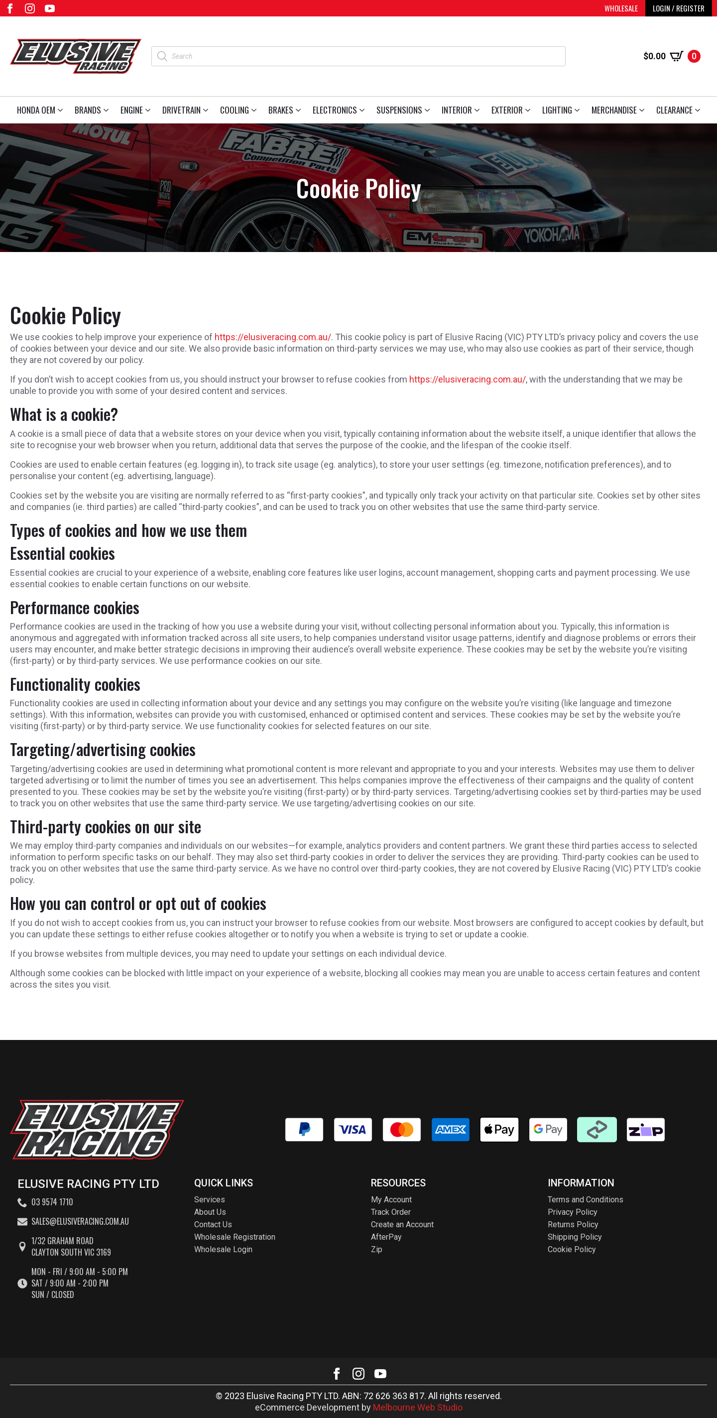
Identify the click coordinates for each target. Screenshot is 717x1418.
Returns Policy (573, 1224)
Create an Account (402, 1224)
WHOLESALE (621, 7)
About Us (210, 1212)
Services (209, 1199)
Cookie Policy (572, 1249)
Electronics (335, 110)
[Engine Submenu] (149, 110)
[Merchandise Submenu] (643, 110)
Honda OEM (36, 110)
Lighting (557, 110)
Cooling (234, 110)
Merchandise (614, 110)
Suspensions (399, 110)
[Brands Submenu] (108, 110)
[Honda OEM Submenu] (62, 110)
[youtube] (50, 8)
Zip (376, 1249)
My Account (391, 1199)
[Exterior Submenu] (529, 110)
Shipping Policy (575, 1237)
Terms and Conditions (585, 1199)
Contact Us (213, 1224)
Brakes (280, 110)
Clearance (674, 110)
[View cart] (672, 56)
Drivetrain (181, 110)
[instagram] (30, 8)
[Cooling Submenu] (255, 110)
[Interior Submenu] (478, 110)
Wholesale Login (223, 1249)
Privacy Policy (573, 1212)
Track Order (391, 1212)
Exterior (507, 110)
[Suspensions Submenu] (429, 110)
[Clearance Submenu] (699, 110)
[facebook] (10, 8)
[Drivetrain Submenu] (207, 110)
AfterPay (386, 1237)
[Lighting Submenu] (579, 110)
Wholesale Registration (234, 1237)
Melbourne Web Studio (418, 1407)
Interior (457, 110)
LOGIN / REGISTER (679, 7)
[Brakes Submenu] (300, 110)
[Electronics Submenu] (363, 110)
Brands (88, 110)
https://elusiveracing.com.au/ (273, 337)
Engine (131, 110)
